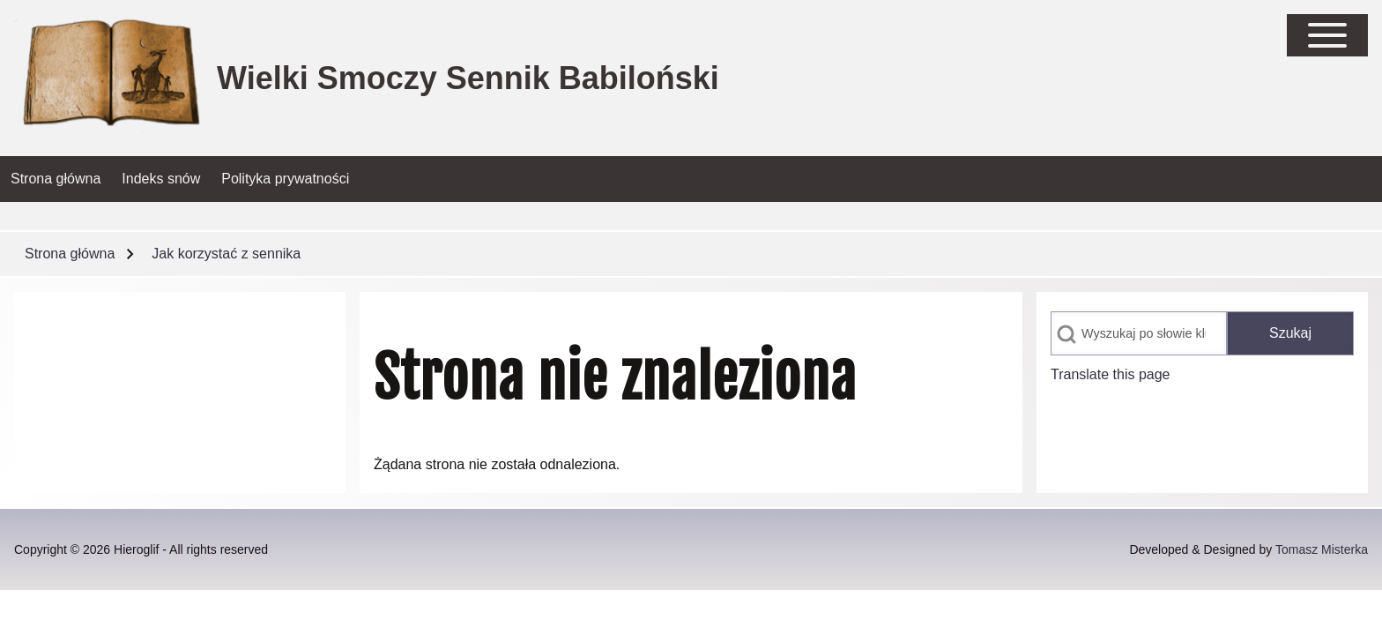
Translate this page (1110, 374)
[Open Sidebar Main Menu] (1327, 35)
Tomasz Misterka (1321, 549)
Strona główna (70, 253)
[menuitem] (55, 179)
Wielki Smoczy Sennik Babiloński (468, 78)
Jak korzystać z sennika (226, 253)
